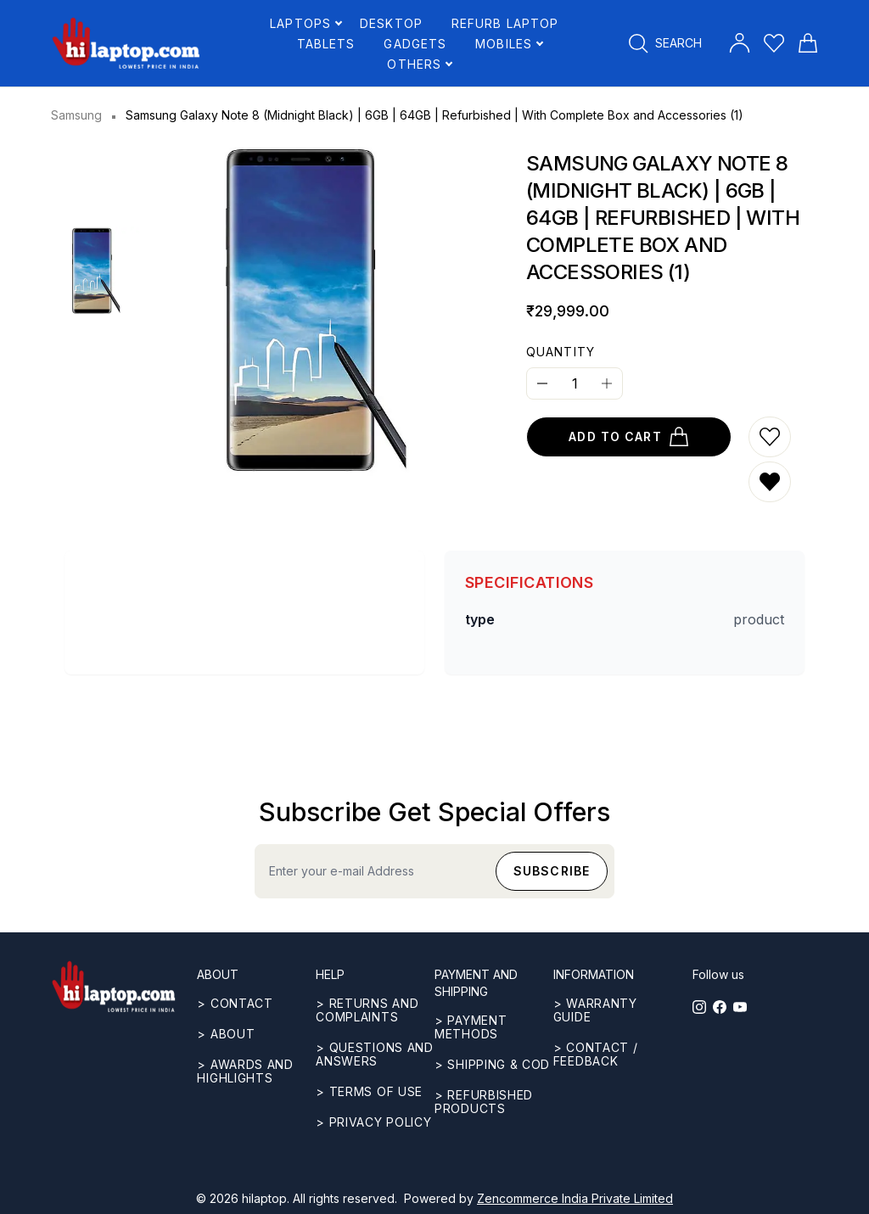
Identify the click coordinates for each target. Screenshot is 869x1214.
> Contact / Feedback (595, 1054)
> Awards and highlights (245, 1071)
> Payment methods (470, 1027)
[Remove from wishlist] (769, 482)
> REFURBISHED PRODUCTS (483, 1102)
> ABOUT (226, 1034)
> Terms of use (369, 1091)
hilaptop (264, 1198)
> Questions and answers (375, 1054)
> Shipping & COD (492, 1064)
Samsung (76, 115)
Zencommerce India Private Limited (575, 1198)
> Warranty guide (595, 1010)
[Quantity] (574, 383)
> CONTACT (234, 1003)
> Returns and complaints (367, 1010)
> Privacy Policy (373, 1122)
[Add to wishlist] (769, 437)
